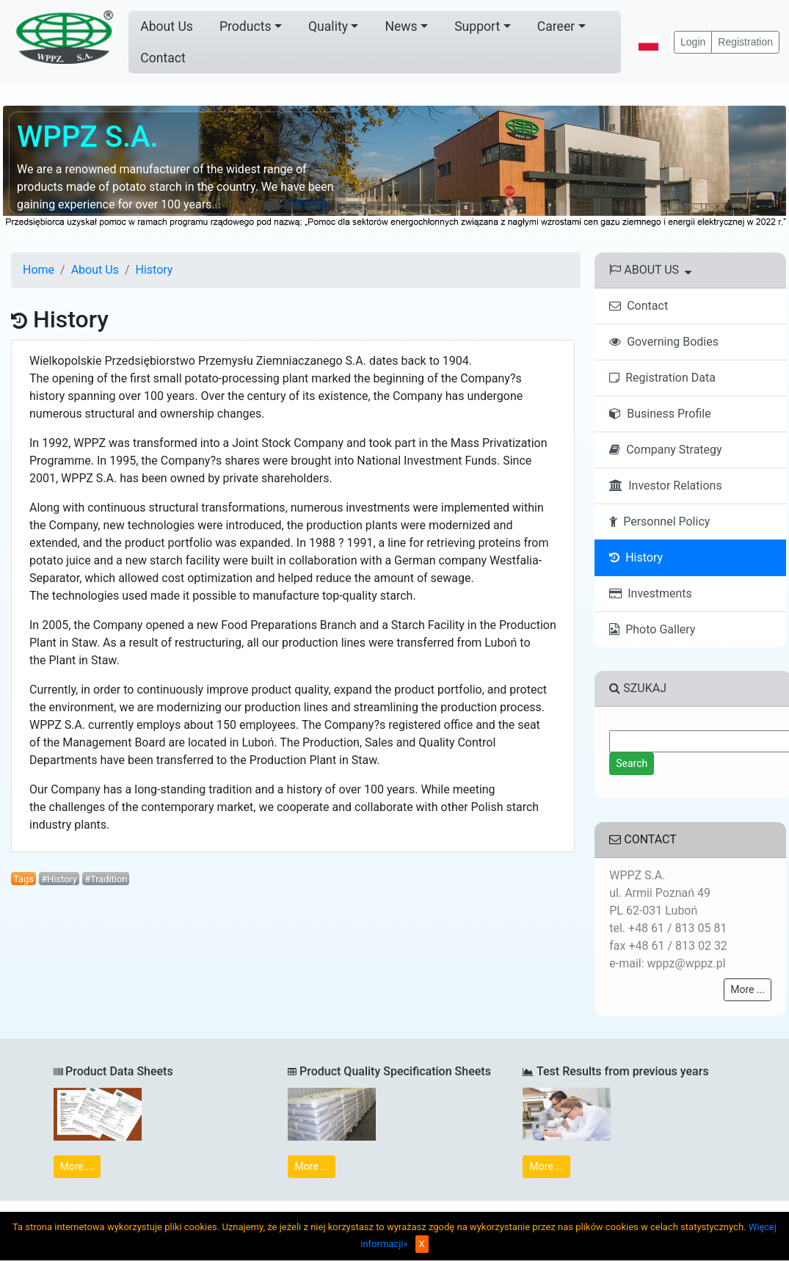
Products (245, 26)
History (153, 270)
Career (556, 26)
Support (477, 26)
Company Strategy (665, 450)
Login (692, 42)
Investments (650, 593)
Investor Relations (665, 486)
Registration (745, 42)
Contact (163, 58)
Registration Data (662, 378)
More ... (747, 989)
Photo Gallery (652, 629)
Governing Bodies (664, 342)
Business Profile (659, 414)
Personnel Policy (659, 521)
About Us (166, 26)
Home (38, 270)
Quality (328, 26)
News (401, 26)
